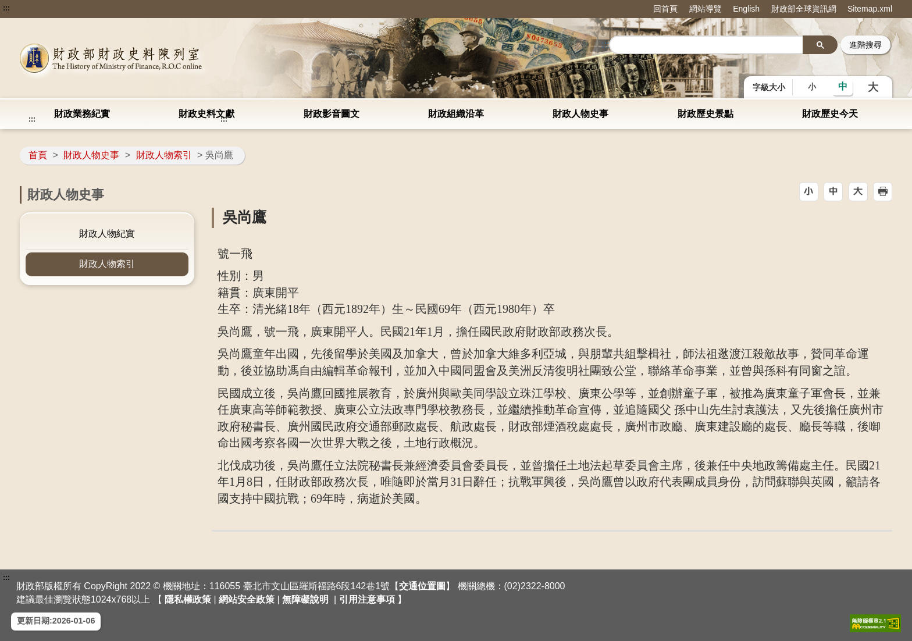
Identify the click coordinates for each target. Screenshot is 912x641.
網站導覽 (705, 8)
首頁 (37, 155)
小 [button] (812, 86)
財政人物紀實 (107, 233)
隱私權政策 (188, 599)
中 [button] (842, 86)
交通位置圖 (422, 586)
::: (6, 8)
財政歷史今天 (830, 114)
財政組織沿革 (456, 114)
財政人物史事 (580, 114)
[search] (706, 45)
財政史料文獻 (206, 114)
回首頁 (665, 8)
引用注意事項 (367, 599)
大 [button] (873, 87)
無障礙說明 (305, 599)
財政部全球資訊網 (803, 8)
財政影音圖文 (331, 114)
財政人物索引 (164, 155)
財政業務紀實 (82, 114)
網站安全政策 (247, 599)
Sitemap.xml (869, 8)
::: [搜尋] (605, 44)
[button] (808, 191)
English (746, 8)
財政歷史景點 (705, 114)
